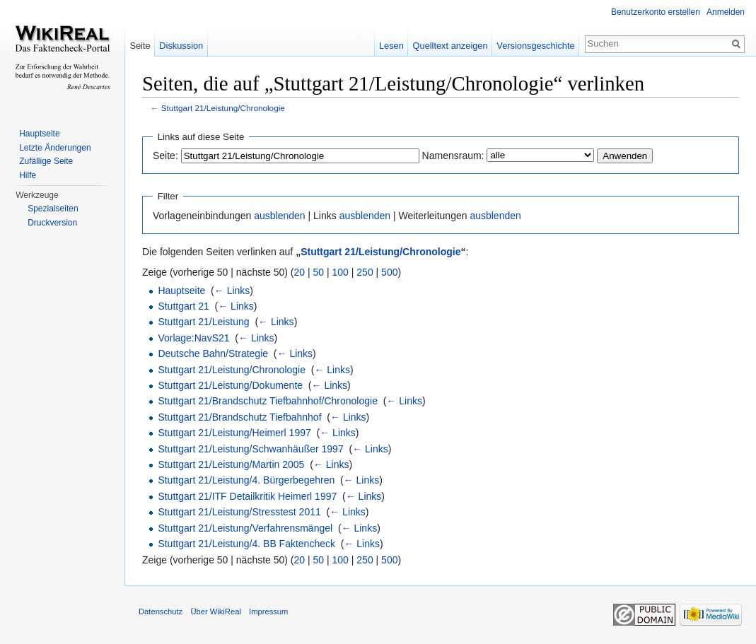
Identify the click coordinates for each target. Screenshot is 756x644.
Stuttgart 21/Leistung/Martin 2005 (231, 464)
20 (300, 272)
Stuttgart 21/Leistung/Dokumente (230, 385)
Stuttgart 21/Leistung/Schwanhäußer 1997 (250, 449)
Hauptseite (181, 290)
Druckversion (52, 223)
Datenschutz (160, 611)
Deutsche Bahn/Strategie (213, 353)
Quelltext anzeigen (450, 45)
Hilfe (27, 175)
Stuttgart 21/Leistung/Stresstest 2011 (239, 511)
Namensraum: (453, 155)
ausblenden (279, 215)
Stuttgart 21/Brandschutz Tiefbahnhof (239, 417)
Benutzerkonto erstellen (655, 12)
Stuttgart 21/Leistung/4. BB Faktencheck (246, 543)
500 (389, 272)
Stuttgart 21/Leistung (203, 321)
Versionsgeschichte (535, 45)
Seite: (165, 155)
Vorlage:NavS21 (193, 338)
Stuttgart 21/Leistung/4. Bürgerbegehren (246, 480)
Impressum (268, 611)
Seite (139, 45)
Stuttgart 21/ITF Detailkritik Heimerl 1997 (247, 496)
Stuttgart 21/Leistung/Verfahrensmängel (245, 528)
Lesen (391, 45)
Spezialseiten (53, 208)
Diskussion (181, 45)
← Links (232, 290)
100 (340, 272)
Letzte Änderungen (55, 148)
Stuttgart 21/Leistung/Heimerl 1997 (234, 432)
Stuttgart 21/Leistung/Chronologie (223, 107)
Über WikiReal (215, 611)
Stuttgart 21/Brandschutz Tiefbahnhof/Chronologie (268, 400)
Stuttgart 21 (183, 306)
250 (364, 272)
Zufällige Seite (46, 161)
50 (319, 272)
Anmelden (725, 12)
